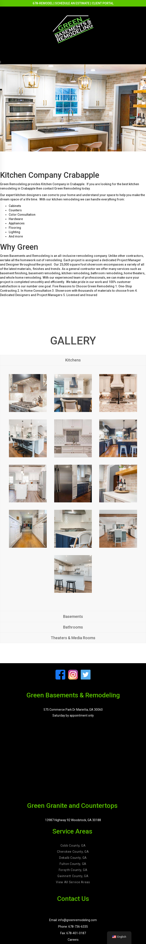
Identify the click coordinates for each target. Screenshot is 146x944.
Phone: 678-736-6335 (73, 926)
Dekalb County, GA (73, 857)
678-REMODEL (43, 3)
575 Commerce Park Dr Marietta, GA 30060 (73, 709)
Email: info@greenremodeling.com (73, 920)
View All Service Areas (73, 882)
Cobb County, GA (73, 845)
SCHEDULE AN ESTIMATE (72, 3)
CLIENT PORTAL (103, 3)
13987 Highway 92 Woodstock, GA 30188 (73, 820)
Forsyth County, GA (73, 870)
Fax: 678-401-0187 (73, 933)
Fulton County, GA (73, 864)
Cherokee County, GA (73, 851)
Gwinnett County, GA (72, 876)
